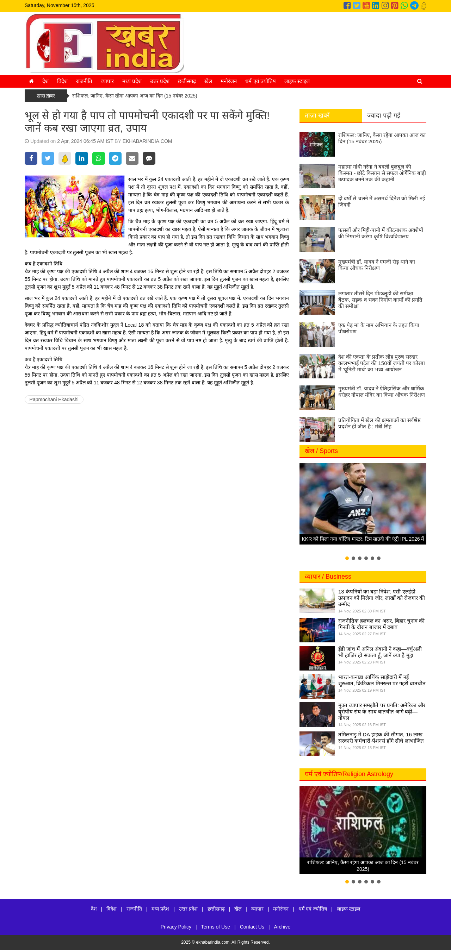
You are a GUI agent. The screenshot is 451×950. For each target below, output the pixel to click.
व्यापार (107, 81)
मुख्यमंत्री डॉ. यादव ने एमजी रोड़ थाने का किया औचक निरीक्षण (376, 265)
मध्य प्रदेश (132, 81)
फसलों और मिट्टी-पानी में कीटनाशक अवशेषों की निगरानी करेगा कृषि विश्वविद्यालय (380, 233)
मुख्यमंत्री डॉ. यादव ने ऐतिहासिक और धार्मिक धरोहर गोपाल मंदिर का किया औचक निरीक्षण (381, 391)
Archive (282, 927)
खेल (208, 81)
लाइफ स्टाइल (297, 81)
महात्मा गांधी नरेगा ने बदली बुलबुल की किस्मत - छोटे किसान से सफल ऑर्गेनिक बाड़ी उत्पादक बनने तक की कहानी (382, 173)
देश (45, 81)
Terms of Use (215, 927)
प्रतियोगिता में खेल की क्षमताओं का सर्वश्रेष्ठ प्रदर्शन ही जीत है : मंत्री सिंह (379, 423)
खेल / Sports (321, 450)
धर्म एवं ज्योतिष (260, 81)
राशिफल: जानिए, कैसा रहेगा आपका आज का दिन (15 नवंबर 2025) (134, 96)
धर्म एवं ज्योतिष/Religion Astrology (349, 774)
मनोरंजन (229, 81)
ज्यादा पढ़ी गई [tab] (383, 115)
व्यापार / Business (328, 576)
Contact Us (252, 927)
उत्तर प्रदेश (159, 81)
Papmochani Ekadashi (54, 399)
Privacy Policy (176, 927)
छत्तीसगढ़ (187, 81)
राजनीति (84, 81)
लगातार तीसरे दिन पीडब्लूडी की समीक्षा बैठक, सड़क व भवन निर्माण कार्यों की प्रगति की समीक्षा (380, 299)
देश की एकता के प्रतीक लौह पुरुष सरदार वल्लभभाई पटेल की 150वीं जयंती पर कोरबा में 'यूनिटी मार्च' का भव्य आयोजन (381, 363)
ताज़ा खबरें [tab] (317, 115)
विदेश (62, 81)
